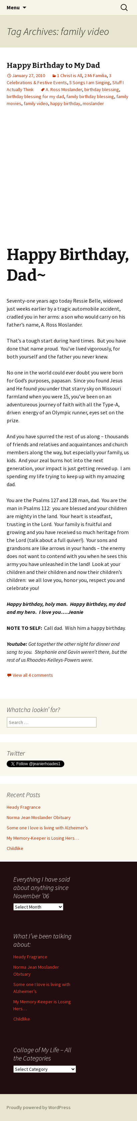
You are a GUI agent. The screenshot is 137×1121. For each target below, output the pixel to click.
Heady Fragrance (24, 807)
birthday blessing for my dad (35, 96)
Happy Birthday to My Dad (53, 65)
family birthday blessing (90, 96)
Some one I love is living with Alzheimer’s (47, 828)
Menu (13, 7)
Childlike (15, 848)
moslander (93, 103)
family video (36, 103)
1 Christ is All (69, 75)
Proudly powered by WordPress (39, 1107)
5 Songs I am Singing (89, 82)
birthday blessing (101, 89)
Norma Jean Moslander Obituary (39, 817)
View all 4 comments (33, 675)
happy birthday (65, 103)
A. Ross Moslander (64, 89)
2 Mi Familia (95, 75)
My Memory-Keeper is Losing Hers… (43, 838)
